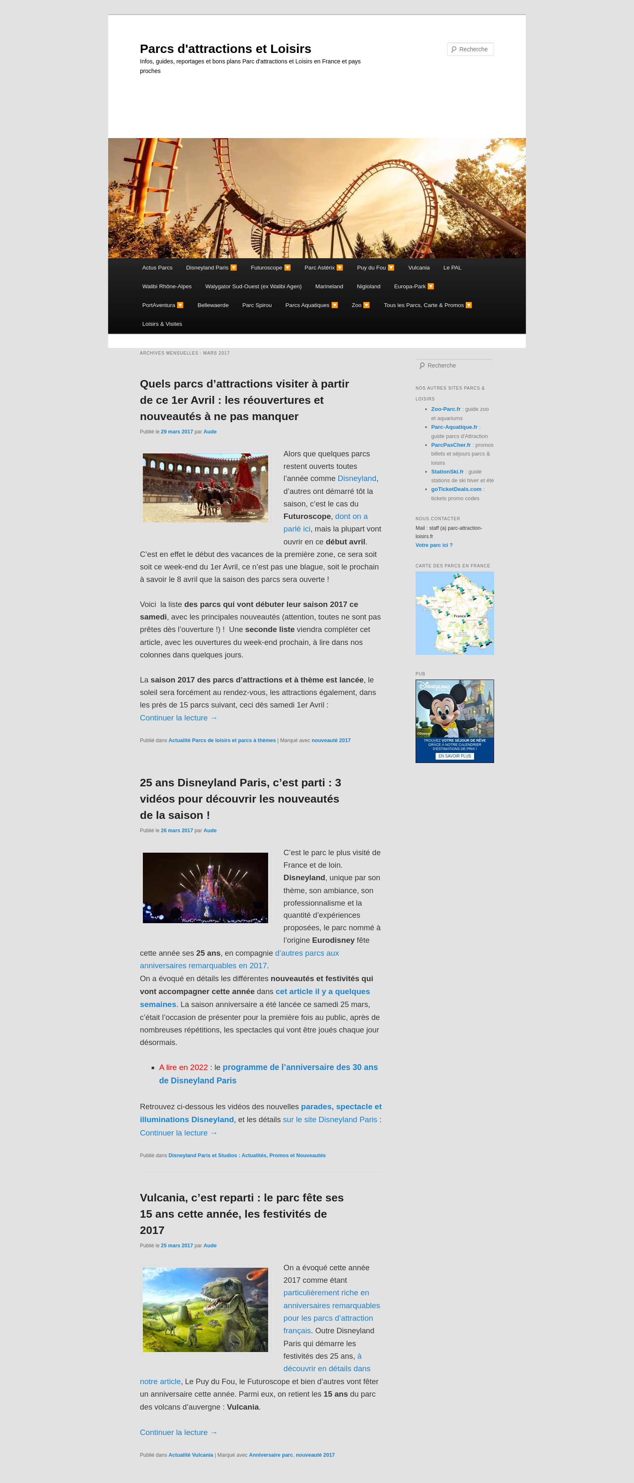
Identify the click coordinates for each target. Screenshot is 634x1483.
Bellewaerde (213, 305)
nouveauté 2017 (331, 740)
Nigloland (368, 286)
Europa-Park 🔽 (414, 286)
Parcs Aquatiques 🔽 (312, 305)
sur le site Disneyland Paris (330, 1119)
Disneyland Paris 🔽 (211, 267)
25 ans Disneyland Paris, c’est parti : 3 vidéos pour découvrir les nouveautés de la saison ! (240, 798)
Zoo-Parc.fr (446, 409)
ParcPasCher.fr (451, 445)
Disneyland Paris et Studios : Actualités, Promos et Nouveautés (247, 1155)
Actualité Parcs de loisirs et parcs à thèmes (222, 740)
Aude (210, 431)
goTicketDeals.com (456, 489)
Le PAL (453, 267)
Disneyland (356, 478)
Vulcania (419, 267)
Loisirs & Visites (162, 324)
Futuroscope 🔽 (271, 267)
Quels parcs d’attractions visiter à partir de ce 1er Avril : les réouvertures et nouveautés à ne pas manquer (244, 400)
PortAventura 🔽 (163, 305)
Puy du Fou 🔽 (376, 267)
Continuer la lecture (179, 717)
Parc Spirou (257, 305)
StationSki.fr (447, 471)
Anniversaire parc (271, 1455)
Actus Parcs (157, 267)
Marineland (329, 286)
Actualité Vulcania (191, 1455)
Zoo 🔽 (361, 305)
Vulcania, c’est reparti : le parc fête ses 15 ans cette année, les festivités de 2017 (242, 1213)
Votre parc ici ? (434, 545)
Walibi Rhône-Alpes (167, 286)
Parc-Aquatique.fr (454, 427)
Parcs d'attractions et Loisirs (226, 48)
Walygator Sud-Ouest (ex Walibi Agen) (253, 286)
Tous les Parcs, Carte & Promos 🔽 (428, 305)
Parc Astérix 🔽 (323, 267)
